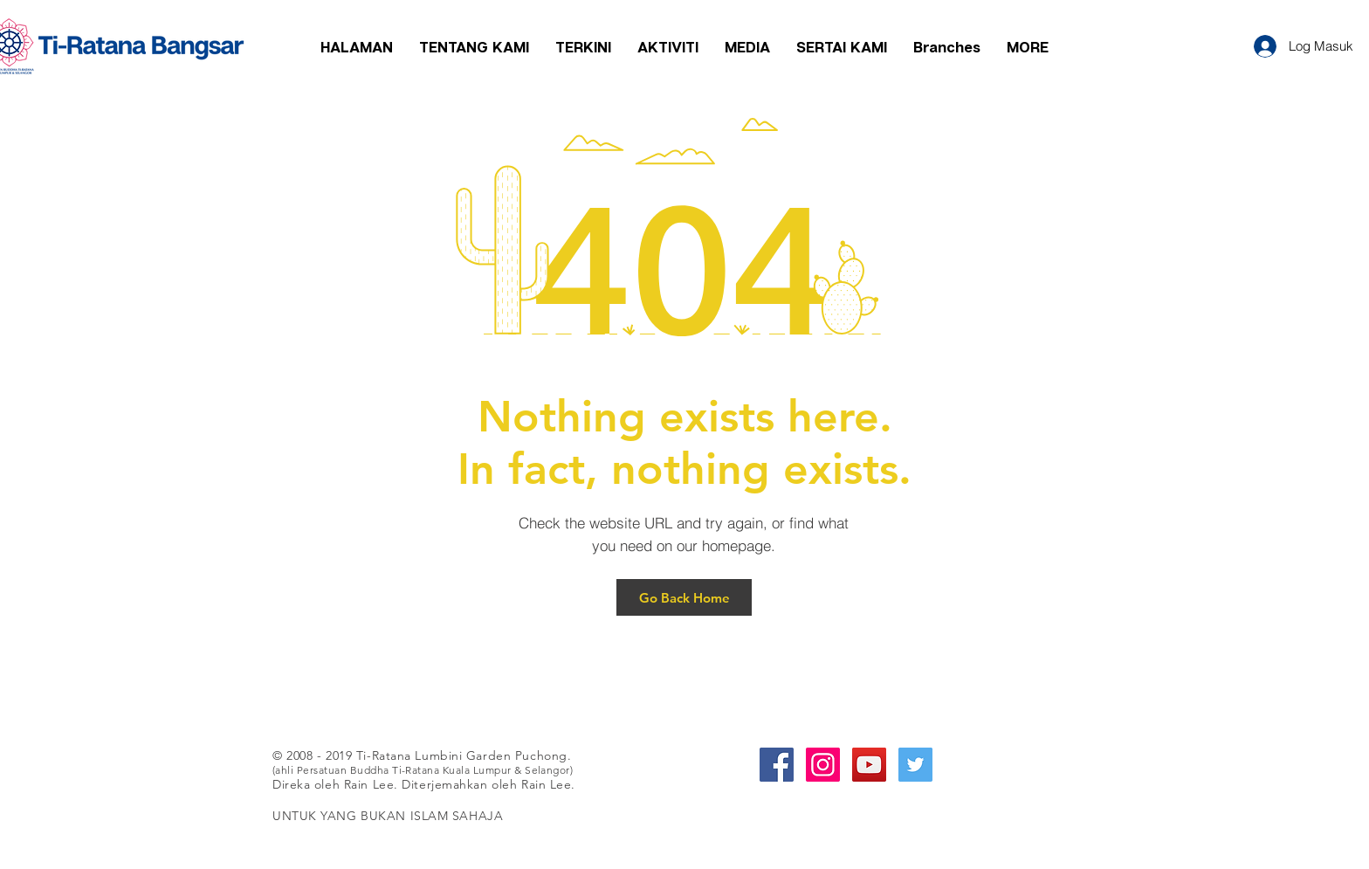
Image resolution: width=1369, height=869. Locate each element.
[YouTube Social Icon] (869, 765)
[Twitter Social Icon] (915, 765)
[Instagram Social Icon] (823, 765)
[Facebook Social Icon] (777, 765)
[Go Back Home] (684, 597)
